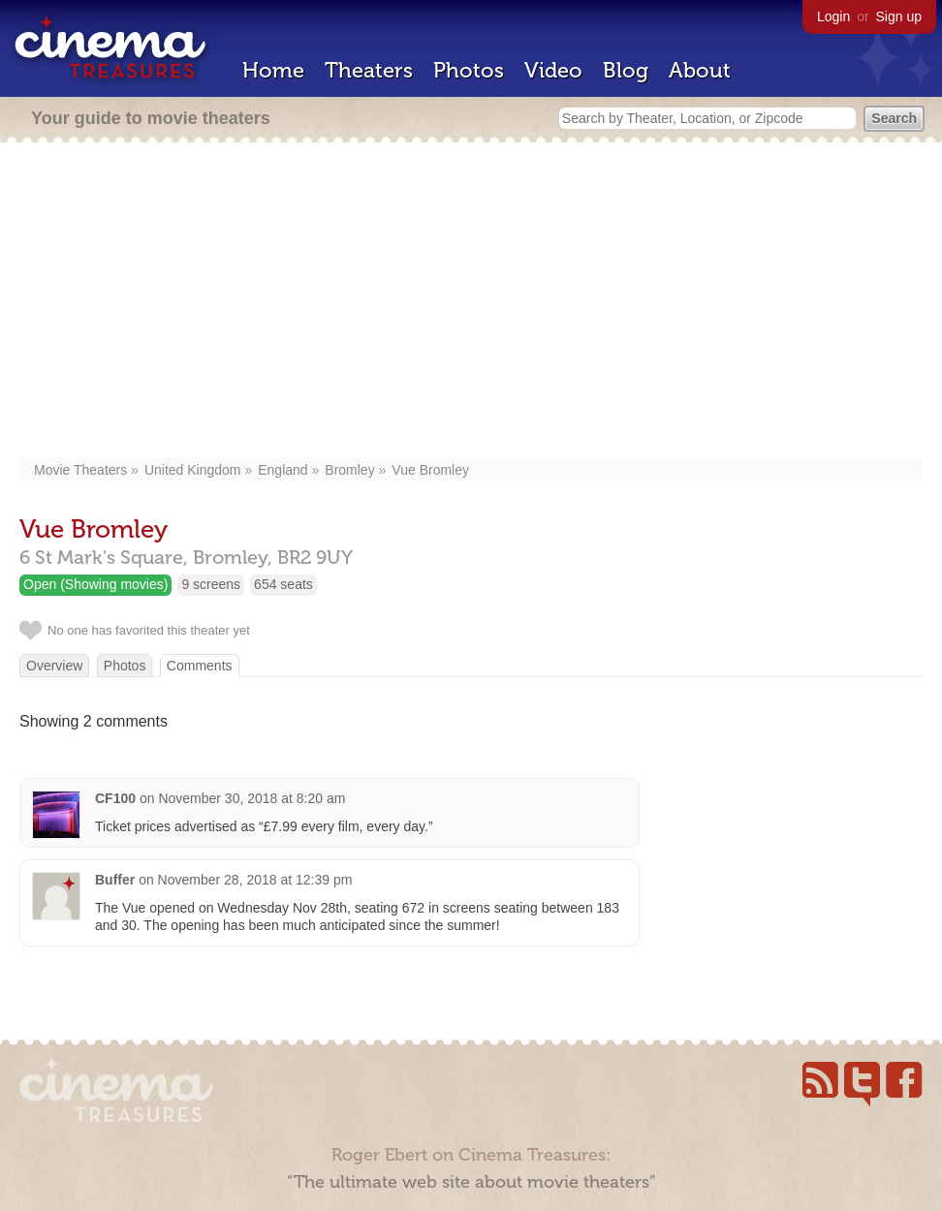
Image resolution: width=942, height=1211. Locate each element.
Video (553, 70)
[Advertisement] (471, 302)
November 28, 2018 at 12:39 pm (255, 879)
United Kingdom (192, 470)
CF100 (115, 798)
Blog (625, 70)
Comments (200, 665)
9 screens (210, 584)
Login (833, 16)
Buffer (115, 879)
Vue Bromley (430, 470)
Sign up (899, 16)
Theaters (369, 70)
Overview (54, 665)
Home (273, 70)
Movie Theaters (80, 470)
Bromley (349, 470)
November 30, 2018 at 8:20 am (251, 798)
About (700, 70)
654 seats (283, 584)
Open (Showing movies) (95, 584)
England (282, 470)
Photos (468, 70)
